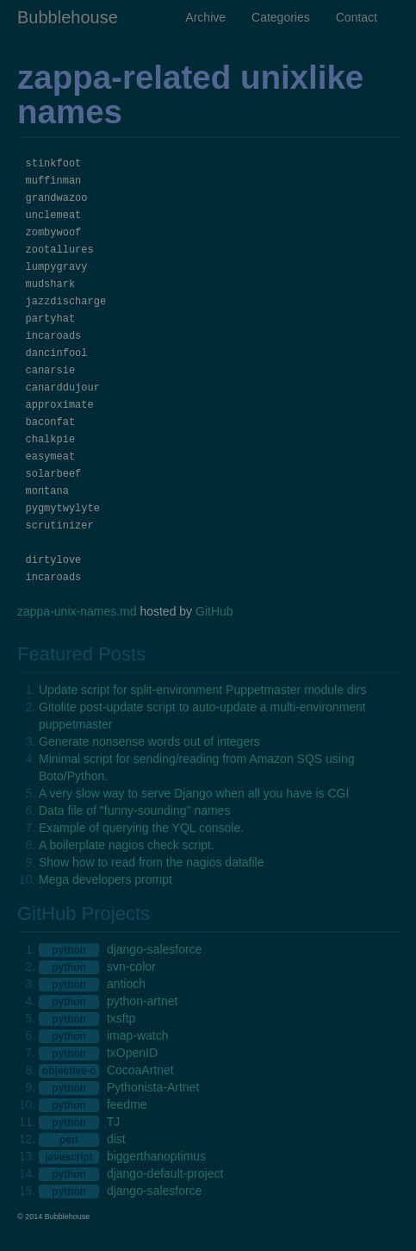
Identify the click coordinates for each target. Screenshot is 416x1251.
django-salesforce (154, 949)
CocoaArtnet (140, 1070)
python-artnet (142, 1001)
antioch (126, 984)
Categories (280, 17)
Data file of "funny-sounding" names (134, 810)
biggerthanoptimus (156, 1156)
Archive (205, 17)
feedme (127, 1104)
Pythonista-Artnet (153, 1087)
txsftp (121, 1018)
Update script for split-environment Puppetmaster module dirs (203, 690)
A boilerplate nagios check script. (126, 845)
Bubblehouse (67, 17)
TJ (114, 1122)
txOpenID (132, 1053)
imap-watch (138, 1035)
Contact (356, 17)
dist (116, 1139)
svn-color (131, 966)
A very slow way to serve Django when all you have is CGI (194, 793)
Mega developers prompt (105, 879)
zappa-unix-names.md (77, 611)
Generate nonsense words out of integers (149, 741)
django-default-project (165, 1173)
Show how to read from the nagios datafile (151, 862)
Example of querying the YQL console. (141, 828)
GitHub (214, 611)
